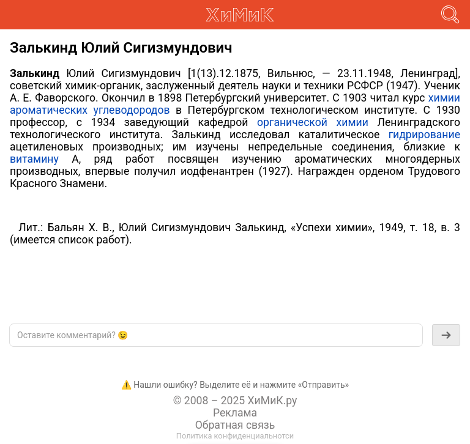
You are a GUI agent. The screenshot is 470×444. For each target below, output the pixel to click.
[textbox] (216, 335)
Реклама (235, 413)
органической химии (312, 122)
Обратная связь (235, 425)
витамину (34, 159)
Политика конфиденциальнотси (235, 435)
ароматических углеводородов (90, 110)
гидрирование (424, 134)
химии (444, 98)
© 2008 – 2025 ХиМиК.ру (235, 400)
